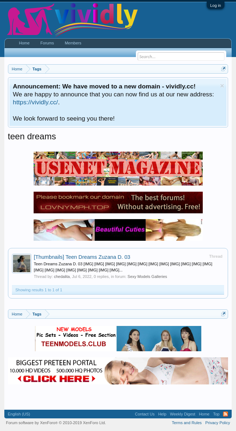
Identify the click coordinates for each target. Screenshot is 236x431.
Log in (215, 5)
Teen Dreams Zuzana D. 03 (82, 257)
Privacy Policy (217, 423)
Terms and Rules (187, 423)
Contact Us (144, 414)
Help (162, 414)
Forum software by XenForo (56, 423)
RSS (225, 414)
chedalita (62, 276)
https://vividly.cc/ (35, 102)
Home (24, 43)
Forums (47, 43)
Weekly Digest (182, 414)
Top (216, 414)
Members (73, 43)
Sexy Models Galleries (147, 276)
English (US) (19, 414)
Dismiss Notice (222, 85)
